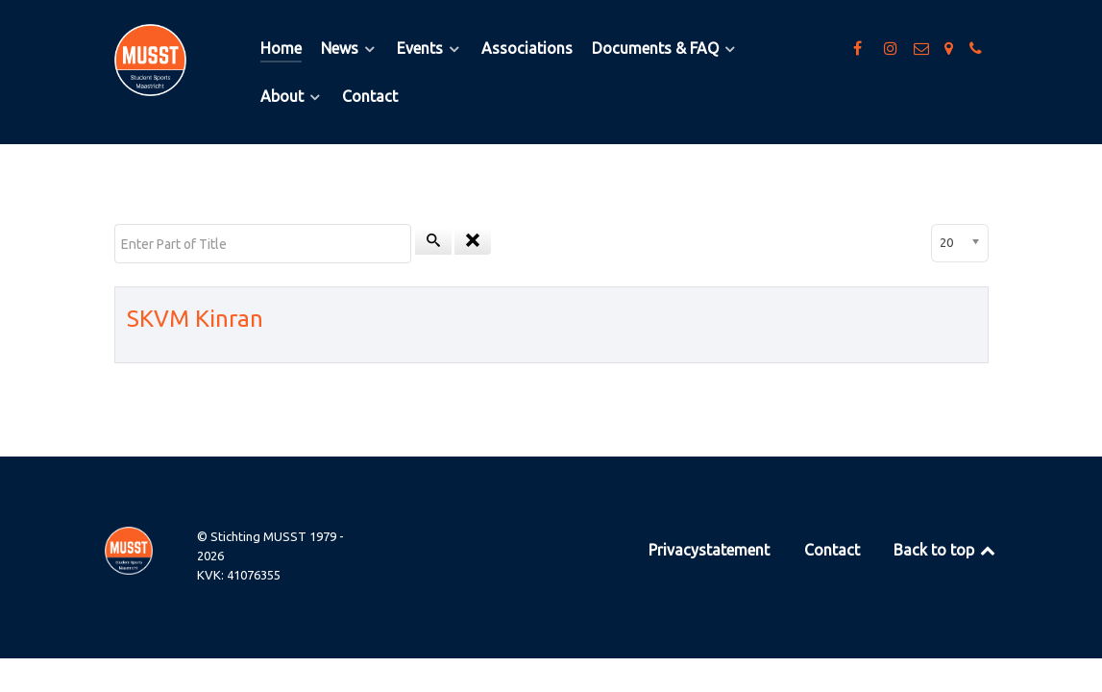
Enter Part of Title (114, 224)
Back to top (946, 549)
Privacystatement (709, 549)
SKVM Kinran (195, 319)
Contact (832, 549)
